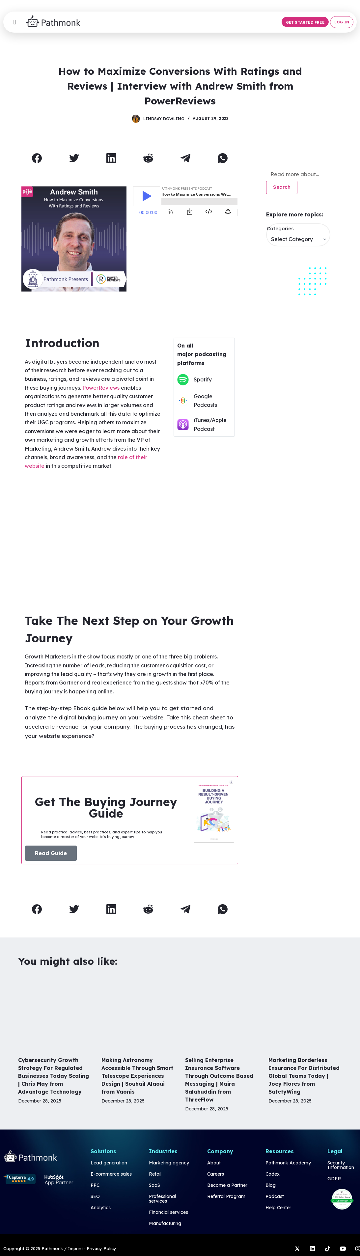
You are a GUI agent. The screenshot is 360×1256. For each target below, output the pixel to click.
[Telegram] (186, 158)
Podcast (274, 1196)
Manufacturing (165, 1223)
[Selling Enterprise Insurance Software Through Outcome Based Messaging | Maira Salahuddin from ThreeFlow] (222, 1012)
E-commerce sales (111, 1174)
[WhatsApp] (223, 158)
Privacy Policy (101, 1248)
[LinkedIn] (111, 158)
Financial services (168, 1212)
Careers (215, 1174)
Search (282, 187)
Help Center (278, 1208)
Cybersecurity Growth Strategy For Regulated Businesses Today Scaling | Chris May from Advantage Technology (53, 1076)
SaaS (154, 1185)
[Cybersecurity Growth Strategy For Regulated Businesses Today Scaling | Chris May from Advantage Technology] (55, 1012)
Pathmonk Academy (288, 1163)
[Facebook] (37, 158)
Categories (280, 228)
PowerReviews (101, 387)
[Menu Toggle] (15, 22)
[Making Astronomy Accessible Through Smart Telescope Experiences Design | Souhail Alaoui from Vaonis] (138, 1012)
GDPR (334, 1179)
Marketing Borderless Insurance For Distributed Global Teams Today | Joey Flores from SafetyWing (304, 1076)
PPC (95, 1185)
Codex (272, 1174)
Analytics (101, 1208)
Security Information (340, 1165)
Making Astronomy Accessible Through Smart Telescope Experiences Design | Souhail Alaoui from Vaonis (137, 1076)
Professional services (162, 1198)
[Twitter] (74, 158)
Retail (155, 1174)
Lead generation (109, 1163)
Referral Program (226, 1196)
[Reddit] (148, 158)
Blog (270, 1185)
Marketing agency (169, 1163)
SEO (95, 1196)
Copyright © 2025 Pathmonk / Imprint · (44, 1248)
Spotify (203, 379)
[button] (305, 22)
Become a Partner (227, 1185)
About (214, 1163)
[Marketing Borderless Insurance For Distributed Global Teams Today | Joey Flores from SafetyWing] (305, 1012)
